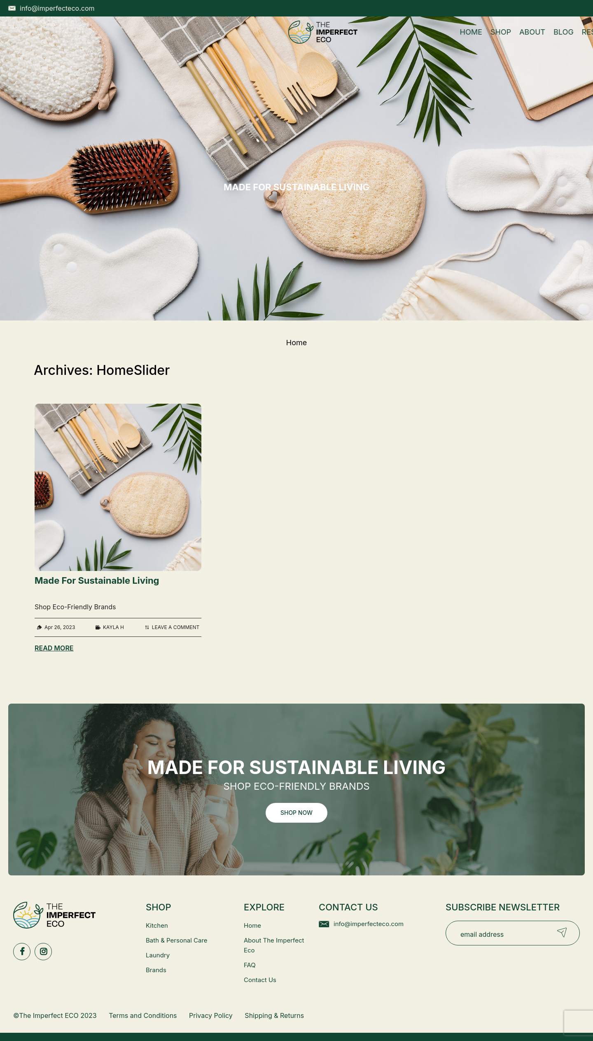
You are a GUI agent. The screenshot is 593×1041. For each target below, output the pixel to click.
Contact (381, 40)
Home (191, 40)
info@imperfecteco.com (369, 924)
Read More (54, 648)
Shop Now (296, 812)
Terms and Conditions (143, 1015)
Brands (156, 970)
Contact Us (260, 980)
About (252, 40)
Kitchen (157, 925)
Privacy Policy (211, 1015)
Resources (328, 40)
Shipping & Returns (274, 1015)
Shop (220, 40)
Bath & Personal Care (177, 940)
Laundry (158, 955)
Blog (283, 40)
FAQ (250, 965)
